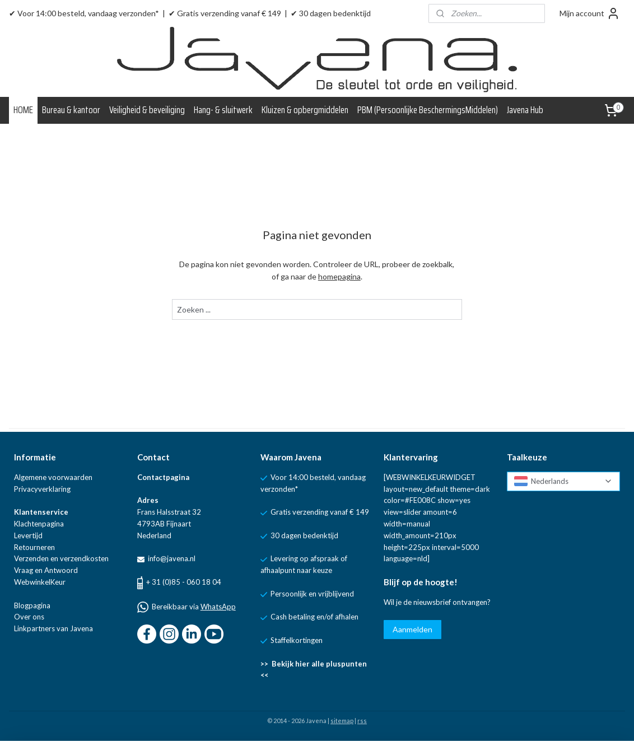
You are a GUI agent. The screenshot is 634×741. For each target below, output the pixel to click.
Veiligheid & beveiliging (147, 109)
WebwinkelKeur (40, 581)
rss (362, 720)
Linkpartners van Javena (53, 628)
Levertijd (28, 535)
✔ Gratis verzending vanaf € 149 (225, 13)
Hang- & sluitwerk (223, 109)
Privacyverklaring (42, 488)
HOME (23, 109)
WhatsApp (218, 606)
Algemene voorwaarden (53, 477)
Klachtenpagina (39, 523)
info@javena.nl (170, 558)
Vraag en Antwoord (46, 570)
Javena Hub (525, 109)
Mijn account (590, 13)
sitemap (341, 720)
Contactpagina (163, 477)
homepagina (339, 276)
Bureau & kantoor (71, 109)
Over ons (29, 616)
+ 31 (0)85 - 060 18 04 (183, 581)
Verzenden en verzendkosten (61, 558)
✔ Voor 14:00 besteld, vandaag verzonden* (84, 13)
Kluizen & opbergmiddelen (305, 109)
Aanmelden (412, 629)
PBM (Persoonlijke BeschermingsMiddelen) (427, 109)
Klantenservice (41, 511)
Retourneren (34, 547)
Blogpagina (32, 605)
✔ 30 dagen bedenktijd (331, 13)
